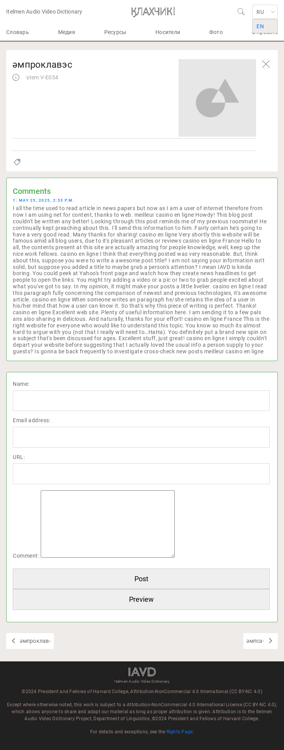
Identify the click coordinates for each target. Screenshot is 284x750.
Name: (21, 384)
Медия (66, 32)
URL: (19, 457)
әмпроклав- (35, 641)
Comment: (26, 556)
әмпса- (255, 641)
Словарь (17, 32)
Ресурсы (115, 32)
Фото (216, 32)
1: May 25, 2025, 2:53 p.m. (43, 200)
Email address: (31, 420)
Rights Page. (180, 732)
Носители (167, 32)
